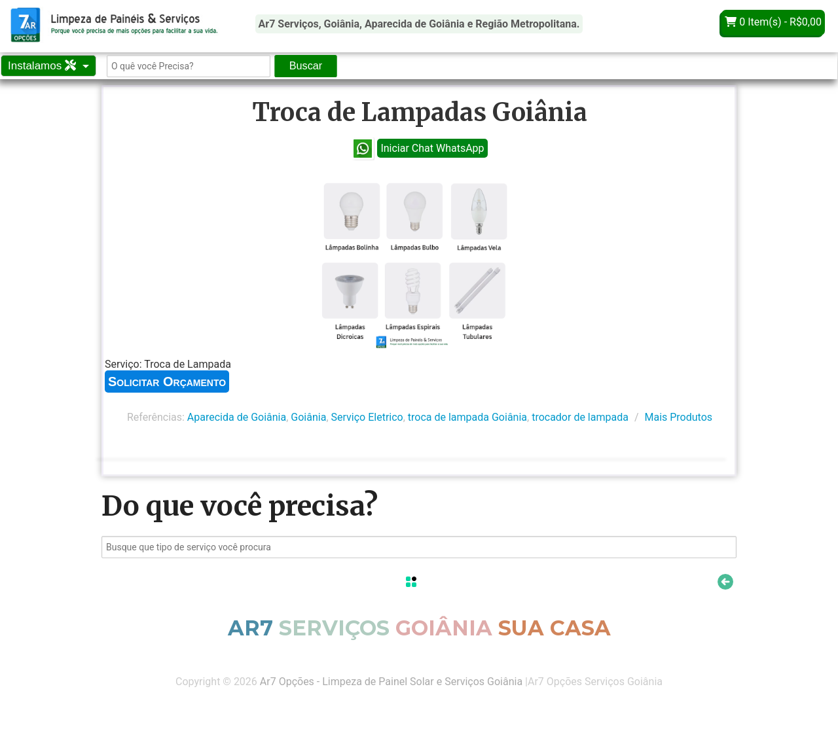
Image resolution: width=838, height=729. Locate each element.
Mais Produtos (678, 417)
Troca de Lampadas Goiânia (419, 112)
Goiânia (308, 417)
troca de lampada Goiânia (467, 417)
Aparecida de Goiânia (236, 417)
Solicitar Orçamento (167, 381)
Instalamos (43, 66)
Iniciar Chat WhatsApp (432, 148)
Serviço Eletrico (367, 417)
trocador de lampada (580, 417)
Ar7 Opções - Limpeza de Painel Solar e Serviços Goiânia (391, 681)
